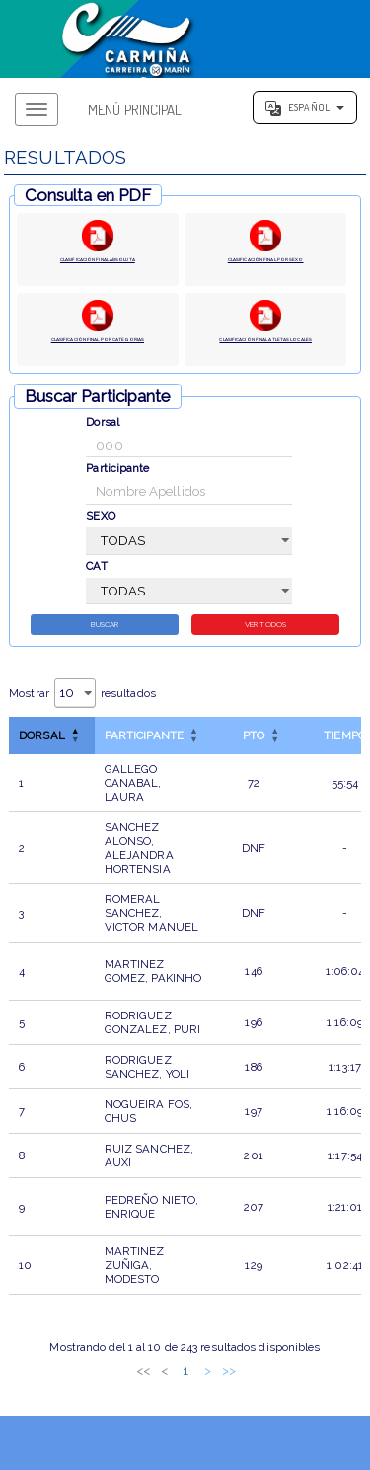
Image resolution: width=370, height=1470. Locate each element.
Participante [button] (144, 740)
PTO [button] (253, 740)
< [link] (97, 1375)
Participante (117, 470)
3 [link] (161, 1375)
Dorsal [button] (42, 740)
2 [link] (140, 1375)
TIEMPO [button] (345, 740)
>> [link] (296, 1375)
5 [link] (204, 1375)
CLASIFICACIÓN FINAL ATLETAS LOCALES (266, 345)
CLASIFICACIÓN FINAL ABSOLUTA (97, 265)
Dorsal (102, 424)
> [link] (274, 1375)
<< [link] (76, 1375)
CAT (96, 568)
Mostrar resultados (82, 699)
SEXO (100, 518)
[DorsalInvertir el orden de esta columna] (52, 740)
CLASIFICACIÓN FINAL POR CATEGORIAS (97, 345)
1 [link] (118, 1375)
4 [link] (182, 1375)
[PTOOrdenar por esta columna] (253, 740)
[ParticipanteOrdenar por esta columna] (154, 740)
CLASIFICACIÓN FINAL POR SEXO (266, 265)
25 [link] (252, 1375)
